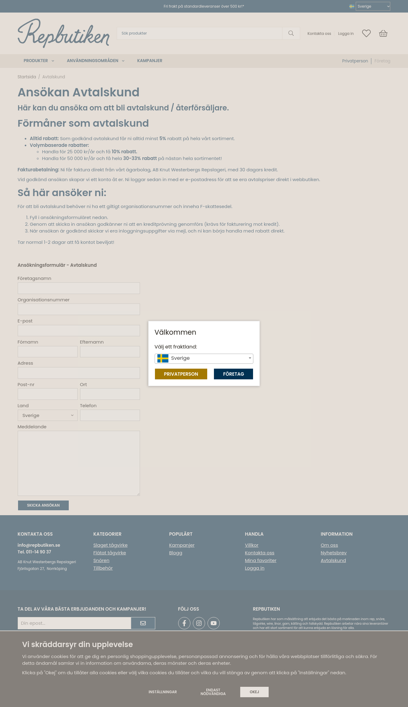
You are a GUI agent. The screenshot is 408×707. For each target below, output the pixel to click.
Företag (233, 374)
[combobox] (204, 359)
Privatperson (181, 374)
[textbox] (204, 358)
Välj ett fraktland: (176, 346)
